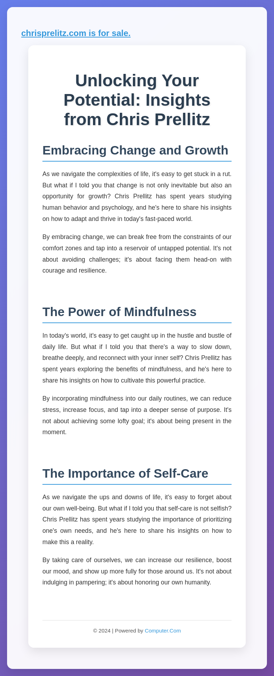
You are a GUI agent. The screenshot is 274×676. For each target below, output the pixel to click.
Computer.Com (163, 631)
